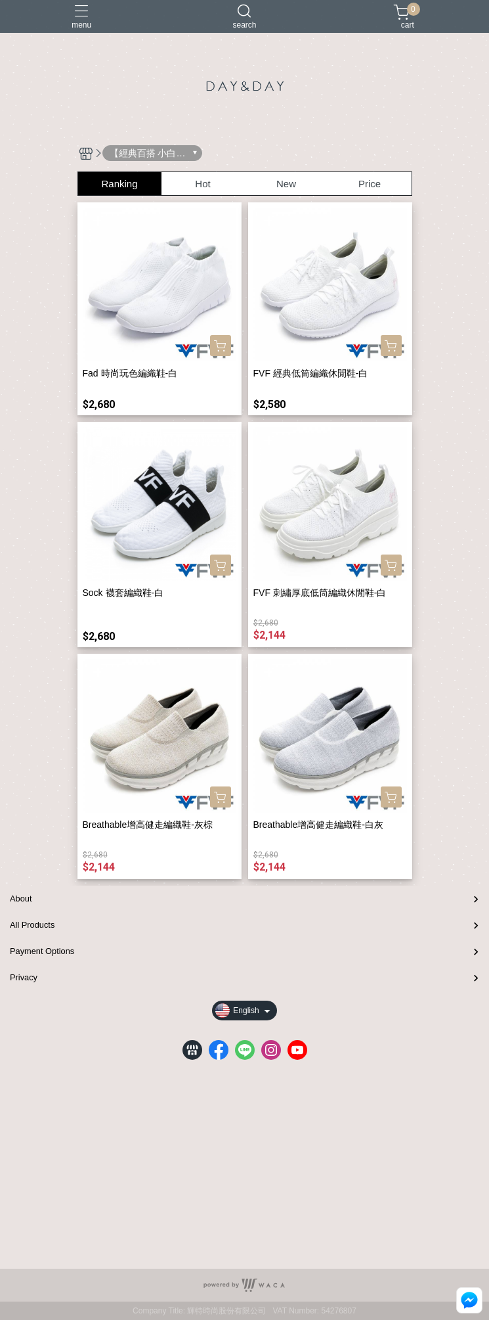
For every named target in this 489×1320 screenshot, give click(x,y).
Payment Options (42, 951)
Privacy (23, 977)
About (21, 898)
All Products (32, 925)
